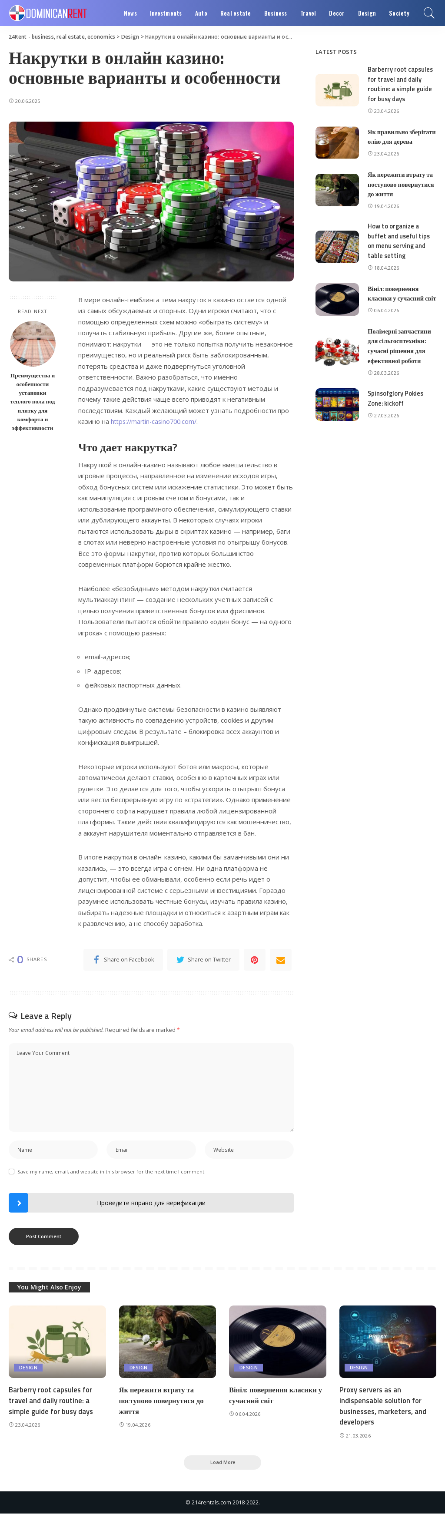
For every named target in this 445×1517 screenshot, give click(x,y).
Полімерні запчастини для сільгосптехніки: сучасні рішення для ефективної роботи (400, 360)
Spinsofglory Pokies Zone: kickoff (396, 412)
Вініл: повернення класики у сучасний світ (396, 303)
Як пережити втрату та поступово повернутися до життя (402, 191)
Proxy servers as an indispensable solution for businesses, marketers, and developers (383, 1408)
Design (28, 1369)
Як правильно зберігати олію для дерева (395, 140)
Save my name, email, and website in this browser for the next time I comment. (111, 1173)
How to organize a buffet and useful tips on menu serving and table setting (399, 248)
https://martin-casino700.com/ (156, 421)
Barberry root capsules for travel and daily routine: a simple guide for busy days (401, 84)
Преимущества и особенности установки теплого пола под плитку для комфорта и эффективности (32, 402)
